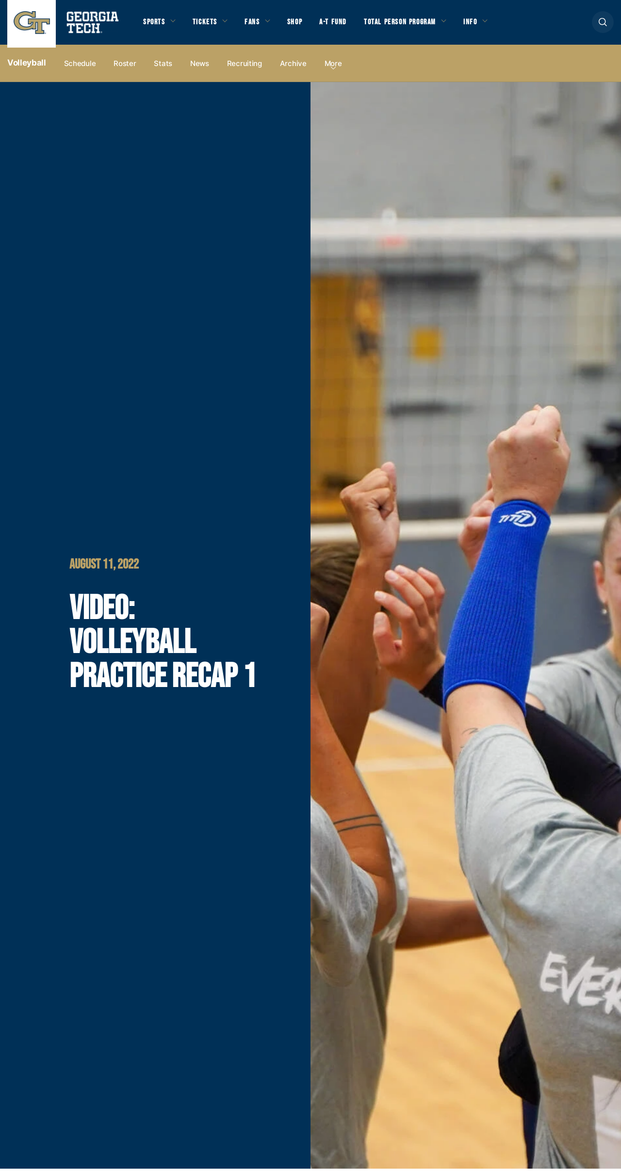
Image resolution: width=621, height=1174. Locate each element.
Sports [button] (155, 25)
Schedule (80, 68)
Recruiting (244, 68)
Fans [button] (256, 25)
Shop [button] (301, 25)
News (199, 68)
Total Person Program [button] (411, 25)
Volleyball (26, 68)
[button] (603, 25)
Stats (163, 68)
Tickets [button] (208, 25)
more (333, 68)
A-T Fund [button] (341, 25)
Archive (293, 68)
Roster (125, 68)
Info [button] (485, 25)
